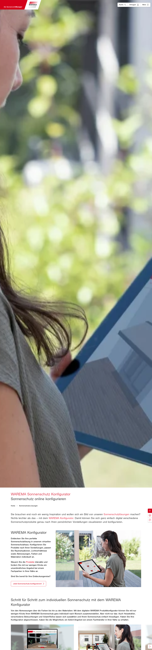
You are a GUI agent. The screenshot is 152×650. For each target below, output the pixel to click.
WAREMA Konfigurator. (61, 518)
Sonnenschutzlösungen (116, 514)
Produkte (30, 562)
